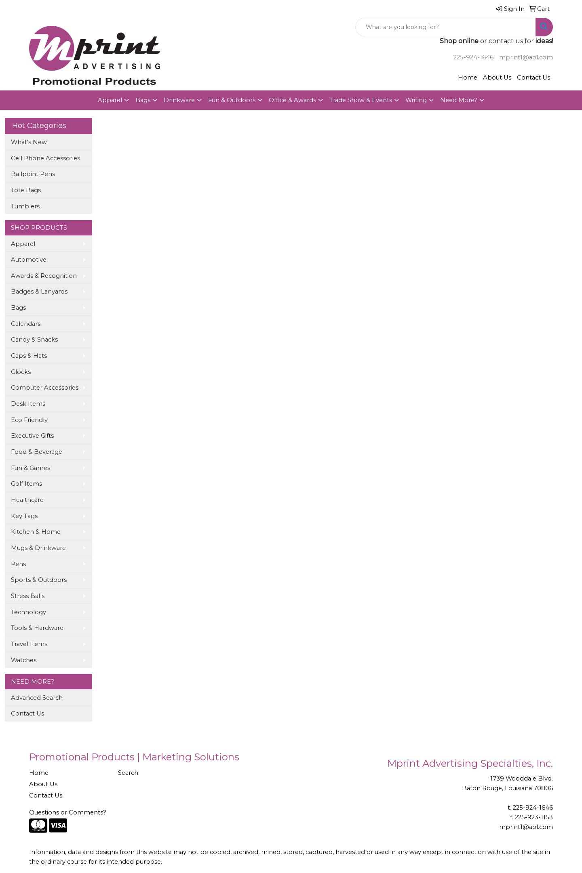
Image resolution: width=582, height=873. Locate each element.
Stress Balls (27, 596)
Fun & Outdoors (231, 100)
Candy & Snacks (34, 339)
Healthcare (27, 500)
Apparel (110, 100)
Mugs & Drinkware (38, 548)
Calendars (25, 323)
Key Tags (24, 516)
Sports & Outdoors (39, 579)
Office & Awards (292, 100)
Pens (18, 564)
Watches (23, 660)
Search (128, 772)
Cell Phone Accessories (45, 158)
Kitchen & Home (36, 531)
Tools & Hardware (37, 628)
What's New (29, 142)
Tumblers (25, 206)
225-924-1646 (473, 57)
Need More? (458, 100)
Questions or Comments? (67, 812)
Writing (416, 100)
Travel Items (29, 644)
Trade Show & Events (360, 100)
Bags (142, 100)
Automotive (28, 259)
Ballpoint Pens (33, 174)
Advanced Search (37, 697)
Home (467, 77)
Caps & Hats (29, 355)
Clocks (21, 372)
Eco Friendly (29, 420)
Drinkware (179, 100)
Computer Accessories (44, 387)
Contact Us (533, 77)
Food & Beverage (36, 451)
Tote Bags (26, 190)
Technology (28, 612)
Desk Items (28, 403)
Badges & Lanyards (39, 291)
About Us (497, 77)
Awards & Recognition (44, 275)
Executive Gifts (32, 435)
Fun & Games (30, 468)
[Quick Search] (445, 27)
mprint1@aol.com (526, 57)
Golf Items (26, 483)
